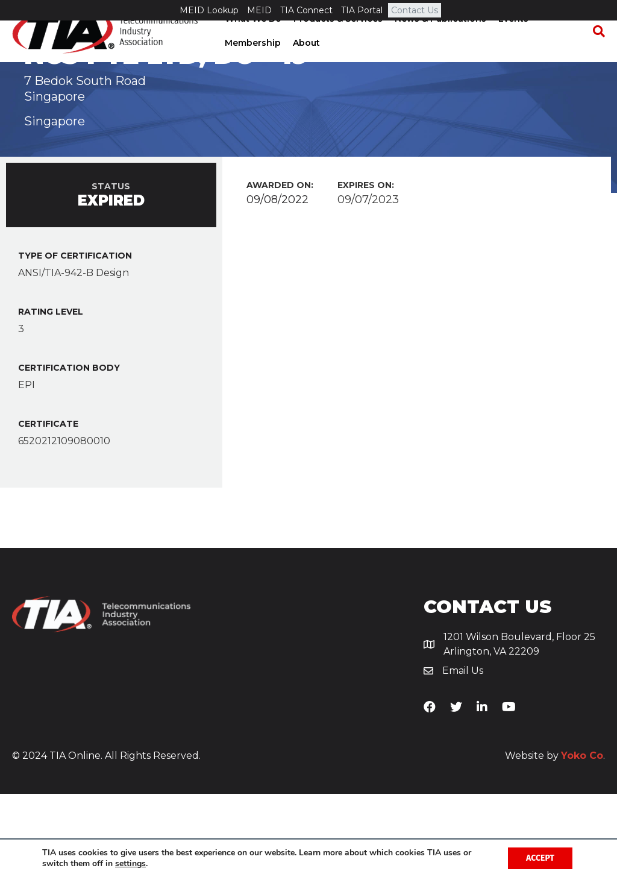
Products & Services (336, 39)
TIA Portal (362, 10)
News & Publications (439, 39)
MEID (259, 10)
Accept (540, 858)
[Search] (596, 52)
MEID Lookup (209, 10)
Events (512, 39)
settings (130, 863)
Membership (252, 63)
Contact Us (414, 10)
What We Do (252, 39)
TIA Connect (306, 10)
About (305, 63)
